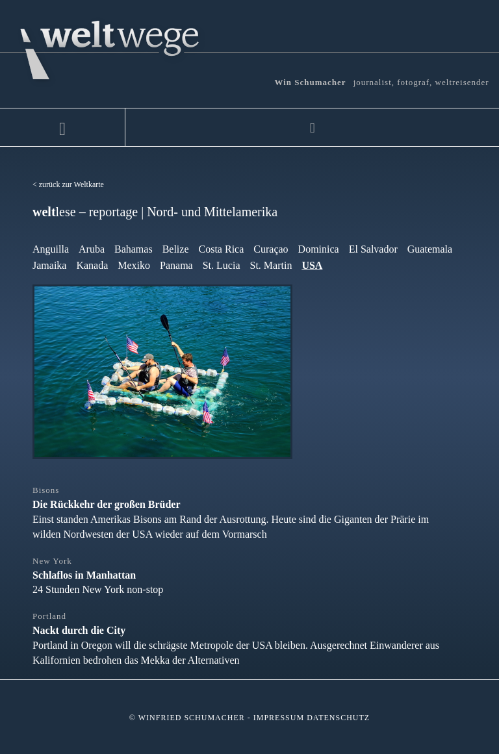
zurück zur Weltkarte (71, 184)
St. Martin (271, 265)
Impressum (278, 717)
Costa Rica (221, 249)
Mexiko (134, 265)
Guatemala (429, 249)
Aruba (92, 249)
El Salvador (373, 249)
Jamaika (49, 265)
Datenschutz (338, 717)
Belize (175, 249)
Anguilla (50, 249)
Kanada (92, 265)
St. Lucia (221, 265)
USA (311, 265)
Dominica (318, 249)
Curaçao (270, 249)
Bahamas (133, 249)
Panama (176, 265)
